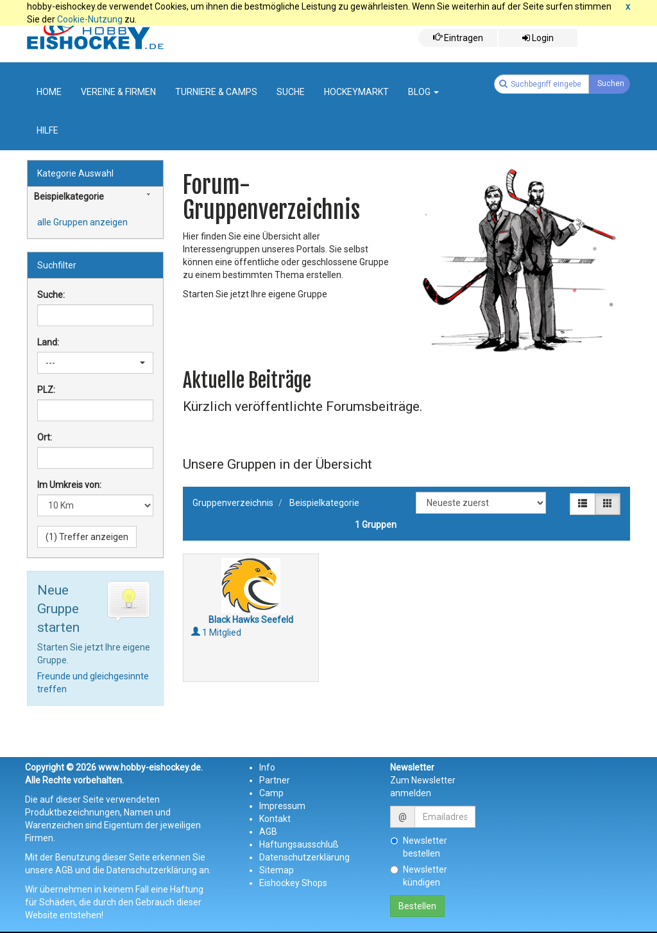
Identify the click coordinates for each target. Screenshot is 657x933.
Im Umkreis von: (69, 485)
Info (267, 767)
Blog (423, 92)
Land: (48, 342)
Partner (274, 780)
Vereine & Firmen (118, 92)
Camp (271, 793)
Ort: (44, 437)
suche (291, 92)
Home (49, 92)
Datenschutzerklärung (304, 857)
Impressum (282, 806)
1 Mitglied (216, 632)
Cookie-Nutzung (90, 19)
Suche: (51, 295)
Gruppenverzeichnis (232, 503)
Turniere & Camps (216, 92)
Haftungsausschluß (299, 844)
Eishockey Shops (293, 883)
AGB (268, 831)
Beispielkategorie (324, 503)
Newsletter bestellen (418, 847)
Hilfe (47, 130)
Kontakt (275, 819)
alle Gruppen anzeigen (82, 222)
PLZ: (46, 390)
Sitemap (276, 870)
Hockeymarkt (356, 92)
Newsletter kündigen (418, 875)
